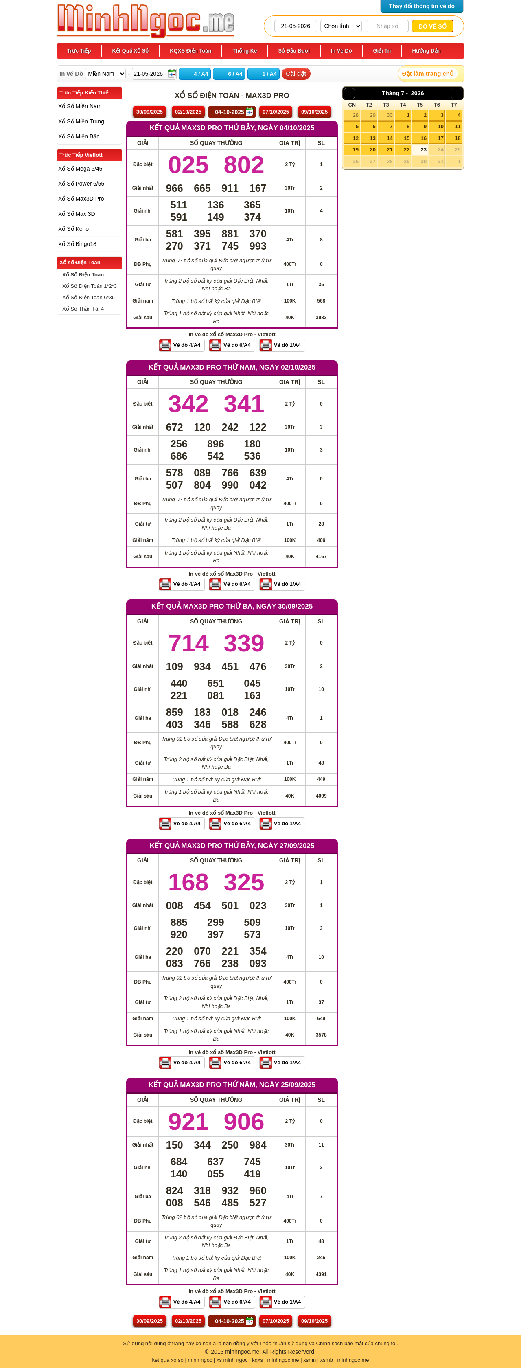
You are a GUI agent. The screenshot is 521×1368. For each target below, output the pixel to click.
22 (406, 150)
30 (389, 115)
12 (356, 138)
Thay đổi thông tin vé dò (422, 6)
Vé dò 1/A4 (287, 345)
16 (424, 138)
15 (406, 138)
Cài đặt (296, 73)
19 (356, 150)
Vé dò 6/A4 (236, 345)
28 (356, 115)
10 (440, 126)
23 (424, 150)
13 (372, 138)
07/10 (276, 112)
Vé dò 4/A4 (186, 345)
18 (457, 138)
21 (389, 150)
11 (457, 126)
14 (389, 138)
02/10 (188, 112)
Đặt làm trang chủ (427, 73)
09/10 (314, 112)
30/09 (149, 112)
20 (372, 150)
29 (372, 115)
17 (440, 138)
